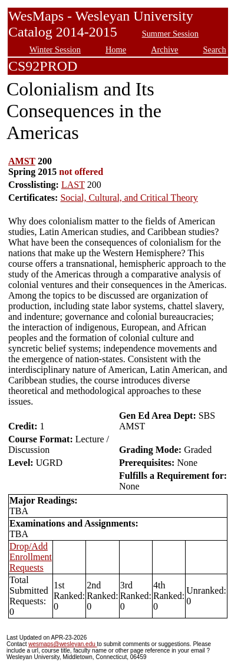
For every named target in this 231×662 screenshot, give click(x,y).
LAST (73, 185)
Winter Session (55, 49)
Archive (164, 49)
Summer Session (170, 33)
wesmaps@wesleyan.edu (62, 644)
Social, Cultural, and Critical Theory (128, 198)
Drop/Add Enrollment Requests (30, 556)
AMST (21, 161)
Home (115, 49)
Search (214, 49)
